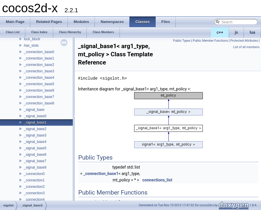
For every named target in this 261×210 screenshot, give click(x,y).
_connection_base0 (39, 52)
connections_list (157, 180)
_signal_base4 (35, 142)
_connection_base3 (39, 71)
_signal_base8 (35, 167)
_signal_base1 (35, 122)
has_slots (31, 45)
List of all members (246, 47)
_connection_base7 (39, 97)
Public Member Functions (210, 41)
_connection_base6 (39, 90)
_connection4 (34, 199)
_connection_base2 (39, 65)
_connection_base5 (39, 84)
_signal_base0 (35, 116)
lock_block (32, 39)
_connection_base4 (39, 78)
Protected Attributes (244, 41)
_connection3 (34, 193)
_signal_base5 (35, 148)
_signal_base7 (35, 161)
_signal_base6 (35, 155)
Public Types (182, 41)
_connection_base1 (39, 58)
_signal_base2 (35, 129)
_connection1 (34, 180)
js (236, 32)
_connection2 (34, 187)
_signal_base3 (35, 135)
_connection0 (34, 174)
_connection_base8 (39, 103)
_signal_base (34, 110)
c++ (220, 32)
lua (252, 32)
